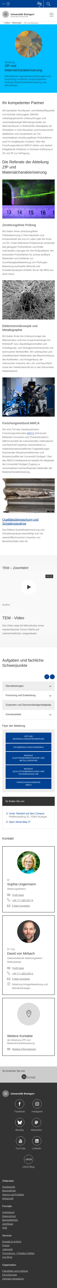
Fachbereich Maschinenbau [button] (28, 747)
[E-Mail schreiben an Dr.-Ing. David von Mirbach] (18, 979)
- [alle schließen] (52, 677)
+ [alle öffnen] (46, 677)
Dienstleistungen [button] (15, 686)
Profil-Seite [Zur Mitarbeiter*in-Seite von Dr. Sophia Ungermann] (18, 895)
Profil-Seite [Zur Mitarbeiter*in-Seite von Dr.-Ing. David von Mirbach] (18, 968)
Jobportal (7, 1249)
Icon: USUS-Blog (28, 1159)
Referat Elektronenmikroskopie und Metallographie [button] (28, 758)
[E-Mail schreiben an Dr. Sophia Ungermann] (18, 906)
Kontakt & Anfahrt (11, 1241)
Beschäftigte (9, 1190)
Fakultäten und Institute (15, 1270)
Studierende (8, 1186)
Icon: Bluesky (19, 1122)
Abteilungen (16, 23)
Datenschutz (9, 1216)
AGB (4, 1227)
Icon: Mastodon (36, 1122)
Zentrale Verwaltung (13, 1278)
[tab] (28, 686)
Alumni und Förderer (13, 1194)
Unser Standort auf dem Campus (26, 813)
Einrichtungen (9, 1274)
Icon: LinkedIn (36, 1140)
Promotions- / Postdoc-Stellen (18, 1253)
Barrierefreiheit (10, 1219)
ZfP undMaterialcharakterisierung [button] (28, 737)
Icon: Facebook (19, 1103)
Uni (3, 4)
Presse (5, 1245)
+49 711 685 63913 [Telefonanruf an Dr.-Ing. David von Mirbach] (22, 973)
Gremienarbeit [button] (13, 714)
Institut (7, 23)
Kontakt (28, 1077)
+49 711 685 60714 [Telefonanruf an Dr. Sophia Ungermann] (22, 900)
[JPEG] (28, 199)
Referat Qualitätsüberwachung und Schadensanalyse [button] (28, 771)
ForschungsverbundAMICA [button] (28, 783)
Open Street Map (18, 822)
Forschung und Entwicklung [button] (21, 695)
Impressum (8, 1212)
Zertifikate (7, 1223)
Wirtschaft (7, 1198)
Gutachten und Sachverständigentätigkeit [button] (28, 705)
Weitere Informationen (24, 1049)
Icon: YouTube (20, 1140)
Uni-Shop (7, 1256)
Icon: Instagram (37, 1103)
